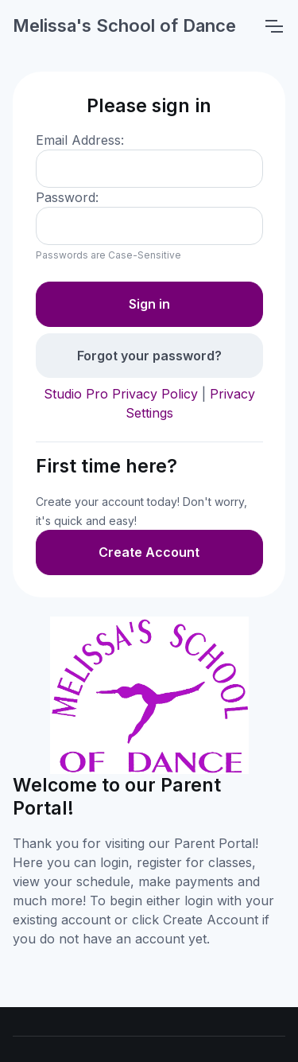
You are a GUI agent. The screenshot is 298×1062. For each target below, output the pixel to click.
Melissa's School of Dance (124, 25)
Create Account (149, 552)
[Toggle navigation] (273, 26)
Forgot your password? (149, 356)
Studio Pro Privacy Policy (121, 394)
